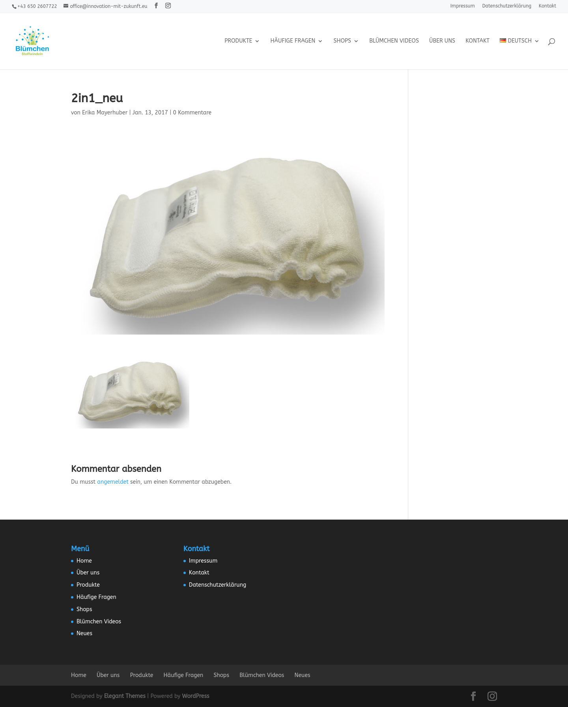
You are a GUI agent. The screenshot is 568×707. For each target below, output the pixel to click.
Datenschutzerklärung (506, 6)
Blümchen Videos (394, 41)
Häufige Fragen (293, 41)
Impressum (462, 6)
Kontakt (547, 6)
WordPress (195, 696)
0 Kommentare (192, 112)
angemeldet (112, 482)
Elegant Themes (125, 696)
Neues (84, 633)
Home (84, 560)
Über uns (442, 41)
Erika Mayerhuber (104, 112)
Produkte (238, 41)
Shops (342, 41)
